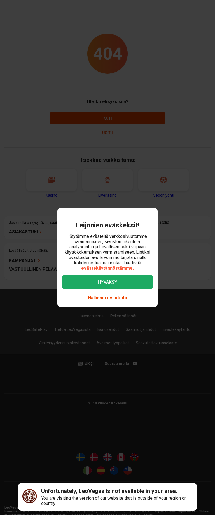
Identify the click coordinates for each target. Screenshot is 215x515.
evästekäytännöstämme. (107, 268)
